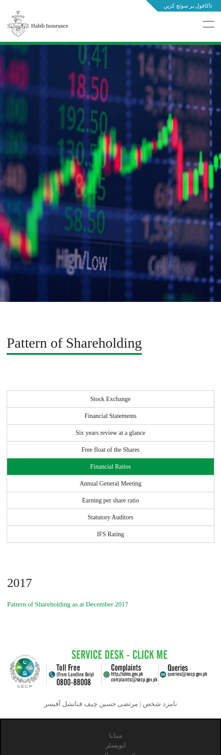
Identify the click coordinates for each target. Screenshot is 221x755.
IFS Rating (110, 534)
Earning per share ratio (110, 500)
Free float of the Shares (110, 449)
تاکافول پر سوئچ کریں (188, 6)
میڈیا (115, 735)
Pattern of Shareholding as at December (67, 604)
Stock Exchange (110, 399)
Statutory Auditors (110, 517)
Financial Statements (110, 416)
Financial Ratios (110, 466)
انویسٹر (115, 745)
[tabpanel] (110, 195)
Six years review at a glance (110, 433)
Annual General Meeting (110, 483)
